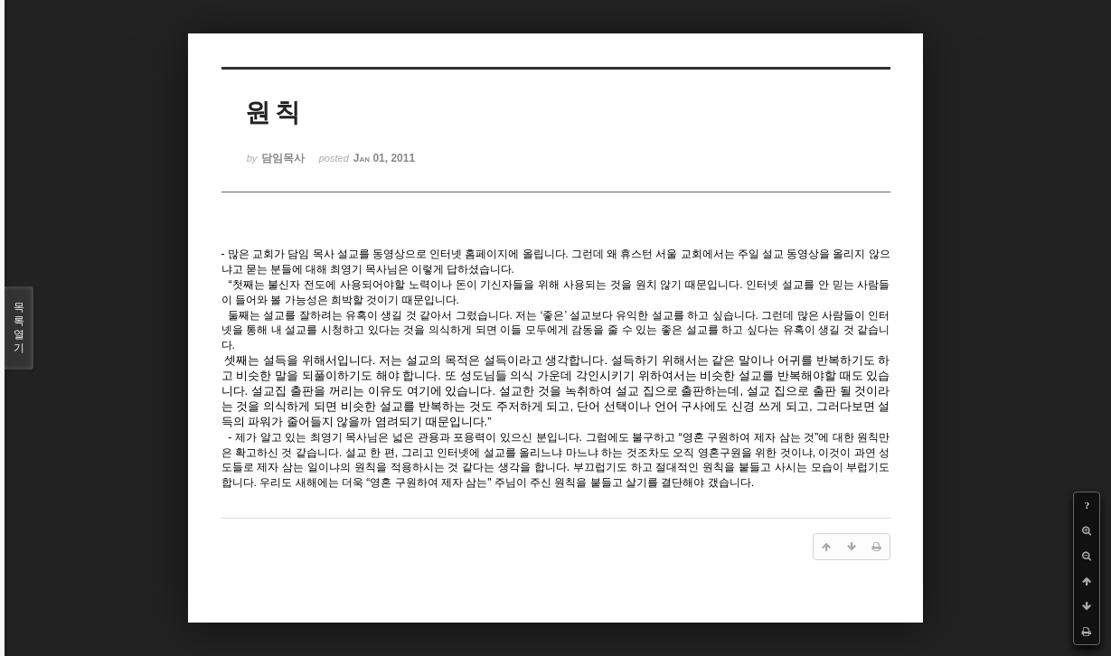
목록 (19, 328)
